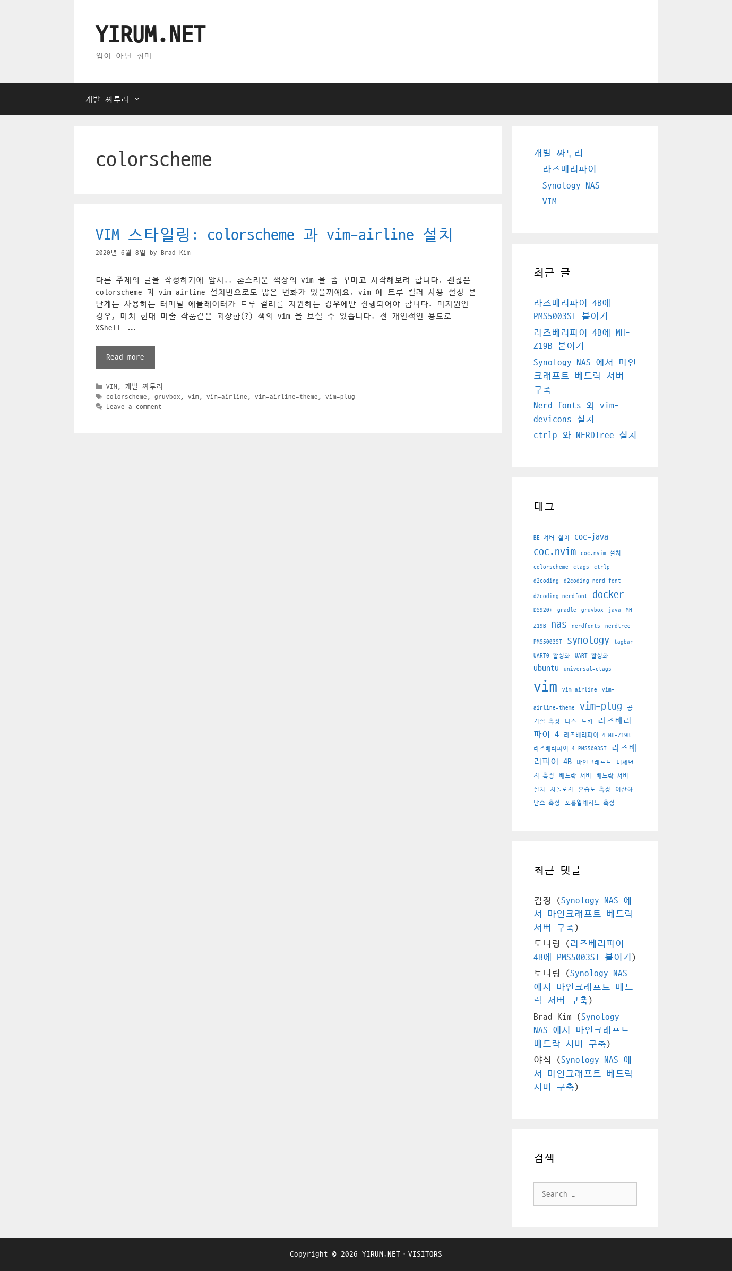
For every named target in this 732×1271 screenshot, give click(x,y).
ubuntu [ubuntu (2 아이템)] (546, 668)
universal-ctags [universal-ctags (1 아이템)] (588, 669)
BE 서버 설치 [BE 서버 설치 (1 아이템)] (551, 538)
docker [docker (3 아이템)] (608, 595)
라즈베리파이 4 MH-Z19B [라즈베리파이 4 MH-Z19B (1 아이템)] (597, 735)
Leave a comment (134, 407)
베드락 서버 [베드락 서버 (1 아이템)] (575, 776)
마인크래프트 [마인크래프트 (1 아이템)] (594, 762)
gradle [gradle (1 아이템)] (566, 610)
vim (193, 396)
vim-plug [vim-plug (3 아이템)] (601, 706)
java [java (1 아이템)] (614, 610)
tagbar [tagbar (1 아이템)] (623, 642)
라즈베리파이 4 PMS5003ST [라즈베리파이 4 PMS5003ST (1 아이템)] (570, 749)
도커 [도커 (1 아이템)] (587, 721)
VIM (111, 386)
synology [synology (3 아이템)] (588, 640)
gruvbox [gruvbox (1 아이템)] (592, 610)
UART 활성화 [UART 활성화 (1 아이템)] (591, 656)
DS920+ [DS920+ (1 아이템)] (543, 610)
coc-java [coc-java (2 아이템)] (591, 537)
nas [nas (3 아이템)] (559, 624)
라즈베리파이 (569, 169)
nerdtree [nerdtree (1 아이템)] (618, 626)
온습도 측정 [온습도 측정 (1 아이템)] (594, 789)
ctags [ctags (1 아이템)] (581, 567)
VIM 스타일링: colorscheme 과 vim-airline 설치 (275, 235)
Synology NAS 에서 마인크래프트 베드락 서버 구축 (584, 376)
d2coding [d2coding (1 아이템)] (546, 581)
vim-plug (340, 396)
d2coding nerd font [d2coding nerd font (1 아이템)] (592, 581)
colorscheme (126, 396)
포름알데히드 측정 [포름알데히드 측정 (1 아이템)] (590, 803)
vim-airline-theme (286, 396)
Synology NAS (571, 186)
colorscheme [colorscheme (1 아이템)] (551, 567)
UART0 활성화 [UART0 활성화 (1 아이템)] (551, 656)
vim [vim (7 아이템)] (545, 686)
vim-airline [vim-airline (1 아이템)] (579, 690)
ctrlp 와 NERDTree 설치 (585, 435)
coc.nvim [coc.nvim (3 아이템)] (554, 552)
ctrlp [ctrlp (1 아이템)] (602, 567)
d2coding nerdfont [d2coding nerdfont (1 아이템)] (560, 596)
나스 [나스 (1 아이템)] (570, 721)
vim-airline (226, 396)
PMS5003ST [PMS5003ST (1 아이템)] (547, 642)
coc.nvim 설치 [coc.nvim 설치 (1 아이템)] (601, 553)
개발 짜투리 (118, 99)
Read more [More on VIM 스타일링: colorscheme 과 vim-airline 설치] (125, 357)
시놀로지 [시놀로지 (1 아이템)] (561, 789)
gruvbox (167, 396)
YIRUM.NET (150, 35)
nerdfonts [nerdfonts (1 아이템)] (586, 626)
